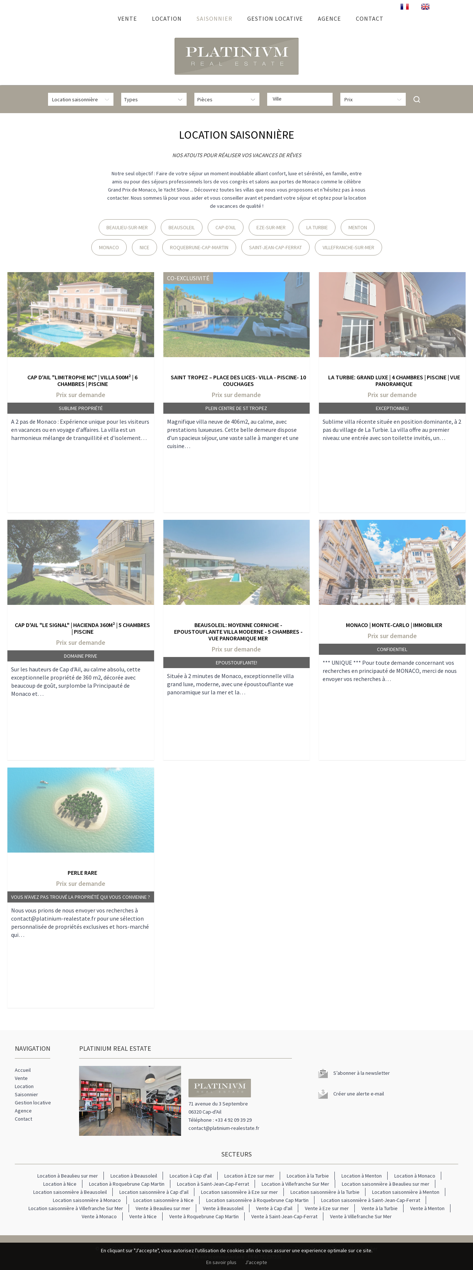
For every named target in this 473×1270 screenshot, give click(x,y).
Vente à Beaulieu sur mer (163, 1208)
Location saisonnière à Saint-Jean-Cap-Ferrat (370, 1200)
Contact (370, 18)
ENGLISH (425, 6)
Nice (144, 247)
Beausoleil (182, 227)
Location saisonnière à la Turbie (325, 1192)
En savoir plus (221, 1262)
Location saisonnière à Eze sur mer (239, 1192)
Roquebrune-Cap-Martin (199, 247)
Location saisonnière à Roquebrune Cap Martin (257, 1200)
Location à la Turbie (308, 1175)
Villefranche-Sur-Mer (348, 247)
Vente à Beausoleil (223, 1208)
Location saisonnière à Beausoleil (70, 1192)
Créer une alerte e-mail (358, 1093)
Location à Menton (361, 1175)
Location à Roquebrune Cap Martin (126, 1184)
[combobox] (300, 99)
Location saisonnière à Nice (163, 1200)
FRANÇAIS (405, 6)
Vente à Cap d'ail (274, 1208)
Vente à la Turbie (379, 1208)
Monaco (109, 247)
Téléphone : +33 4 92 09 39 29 (220, 1120)
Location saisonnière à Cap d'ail (153, 1192)
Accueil (100, 18)
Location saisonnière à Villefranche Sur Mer (75, 1208)
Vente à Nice (143, 1216)
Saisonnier (214, 18)
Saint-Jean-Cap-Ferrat (275, 247)
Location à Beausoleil (133, 1175)
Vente (127, 18)
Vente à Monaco (99, 1216)
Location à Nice (59, 1184)
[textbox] (302, 99)
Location (167, 18)
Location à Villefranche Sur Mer (295, 1184)
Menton (357, 227)
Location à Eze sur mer (249, 1175)
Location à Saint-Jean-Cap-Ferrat (213, 1184)
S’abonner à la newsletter (361, 1073)
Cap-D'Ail (225, 227)
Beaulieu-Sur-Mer (127, 227)
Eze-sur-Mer (271, 227)
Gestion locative (275, 18)
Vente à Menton (427, 1208)
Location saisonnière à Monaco (87, 1200)
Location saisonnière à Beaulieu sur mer (385, 1184)
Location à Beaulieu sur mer (67, 1175)
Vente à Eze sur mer (327, 1208)
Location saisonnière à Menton (405, 1192)
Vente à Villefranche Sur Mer (361, 1216)
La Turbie (317, 227)
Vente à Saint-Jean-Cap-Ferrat (284, 1216)
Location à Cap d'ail (191, 1175)
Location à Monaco (414, 1175)
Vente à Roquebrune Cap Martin (204, 1216)
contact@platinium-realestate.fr (223, 1128)
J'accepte (256, 1262)
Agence (329, 18)
